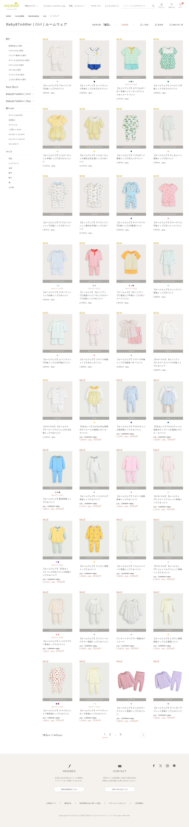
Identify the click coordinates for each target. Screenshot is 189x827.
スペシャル (13, 125)
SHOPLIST (96, 6)
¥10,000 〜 (14, 144)
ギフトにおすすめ (16, 115)
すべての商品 (19, 16)
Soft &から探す (15, 70)
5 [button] (121, 734)
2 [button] (110, 734)
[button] (143, 735)
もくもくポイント (112, 6)
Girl (44, 16)
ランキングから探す (17, 75)
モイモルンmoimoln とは (54, 6)
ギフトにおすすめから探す (19, 60)
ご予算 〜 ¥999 (15, 130)
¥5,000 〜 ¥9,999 (17, 139)
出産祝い (12, 120)
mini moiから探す (16, 65)
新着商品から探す (16, 46)
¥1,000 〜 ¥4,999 (17, 134)
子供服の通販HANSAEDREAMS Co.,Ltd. (96, 815)
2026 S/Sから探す (16, 51)
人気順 (146, 25)
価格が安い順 (177, 25)
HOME (8, 16)
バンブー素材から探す (17, 55)
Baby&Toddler (34, 16)
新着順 (160, 25)
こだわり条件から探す (17, 79)
